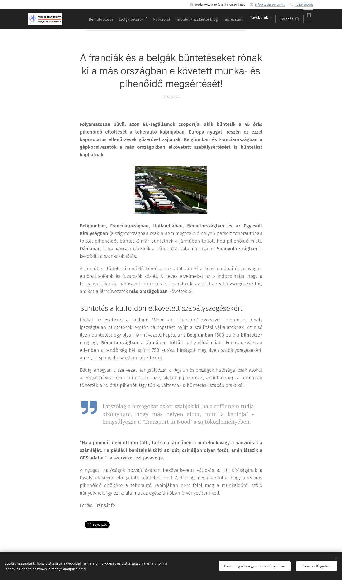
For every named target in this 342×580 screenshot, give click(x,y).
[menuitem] (102, 19)
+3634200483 (304, 4)
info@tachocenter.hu (270, 4)
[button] (276, 19)
